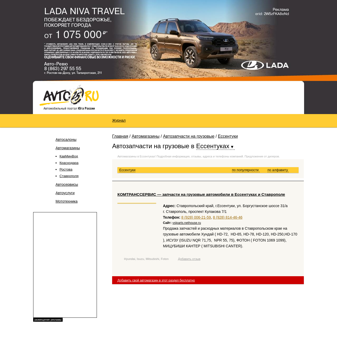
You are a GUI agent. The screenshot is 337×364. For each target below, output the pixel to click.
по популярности (246, 170)
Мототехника (67, 201)
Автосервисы (67, 184)
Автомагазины (68, 148)
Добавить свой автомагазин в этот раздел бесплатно (156, 280)
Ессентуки (228, 136)
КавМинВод (69, 156)
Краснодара (69, 163)
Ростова (66, 169)
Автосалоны (66, 139)
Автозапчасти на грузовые (188, 136)
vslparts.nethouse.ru (186, 223)
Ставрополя (69, 176)
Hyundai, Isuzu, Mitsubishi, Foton (146, 258)
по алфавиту (278, 170)
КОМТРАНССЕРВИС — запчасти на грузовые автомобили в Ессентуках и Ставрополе (201, 194)
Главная (120, 136)
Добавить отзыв (189, 258)
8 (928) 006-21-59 (196, 217)
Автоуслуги (65, 193)
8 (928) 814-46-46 (227, 217)
